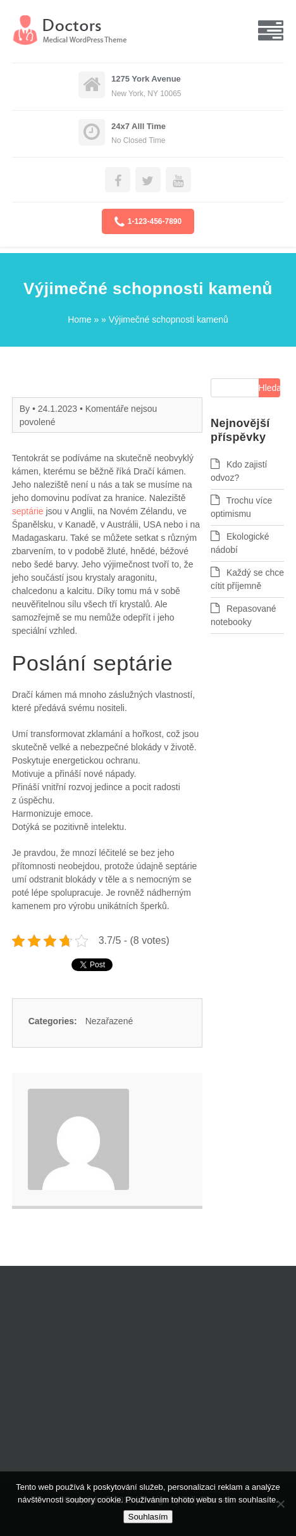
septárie (28, 511)
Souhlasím (148, 1516)
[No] (280, 1503)
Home (79, 319)
